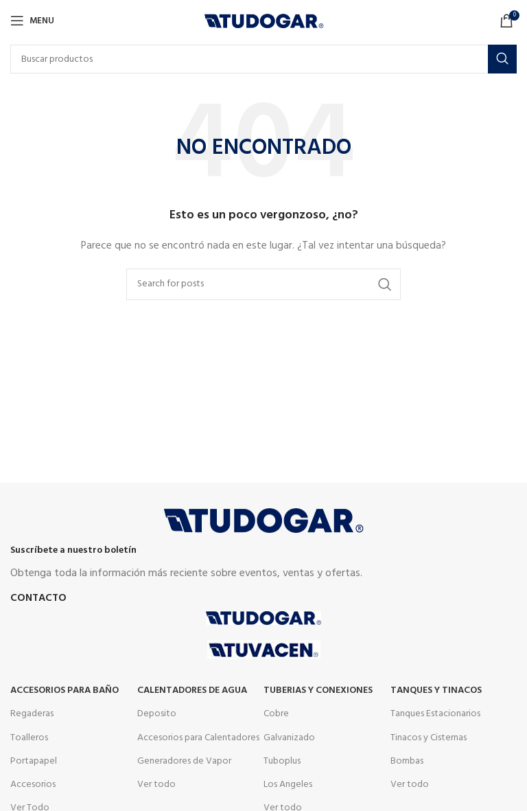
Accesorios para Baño (64, 690)
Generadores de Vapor (184, 761)
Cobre (276, 714)
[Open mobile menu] (32, 20)
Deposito (156, 714)
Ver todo (156, 784)
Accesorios (33, 784)
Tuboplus (282, 761)
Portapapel (33, 761)
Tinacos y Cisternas (428, 738)
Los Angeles (288, 784)
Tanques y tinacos (436, 690)
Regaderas (32, 714)
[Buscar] (263, 59)
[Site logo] (263, 21)
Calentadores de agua (192, 690)
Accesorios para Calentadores (198, 738)
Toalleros (29, 738)
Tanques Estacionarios (435, 714)
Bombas (406, 761)
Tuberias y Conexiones (318, 690)
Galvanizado (289, 738)
